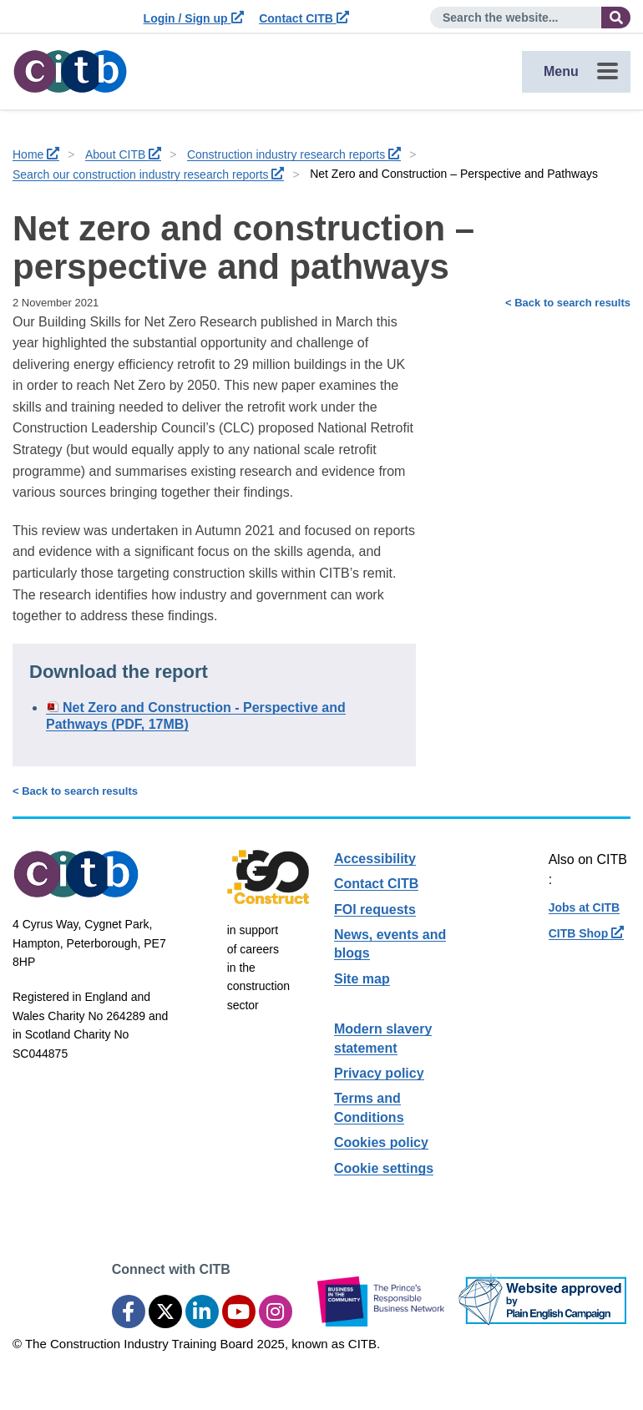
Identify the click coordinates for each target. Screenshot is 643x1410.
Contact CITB (304, 18)
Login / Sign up (194, 18)
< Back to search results (567, 302)
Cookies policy (381, 1142)
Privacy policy (379, 1073)
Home (36, 154)
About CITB (123, 154)
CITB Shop (586, 933)
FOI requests (375, 909)
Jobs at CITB (584, 907)
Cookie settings (383, 1168)
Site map (362, 979)
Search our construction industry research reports (148, 174)
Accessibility (375, 859)
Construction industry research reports (294, 154)
